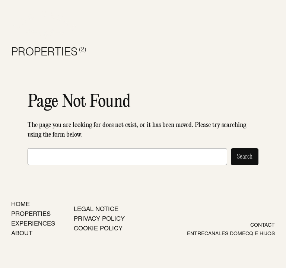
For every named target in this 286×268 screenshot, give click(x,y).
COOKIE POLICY (98, 228)
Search (244, 156)
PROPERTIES (48, 52)
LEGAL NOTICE (96, 209)
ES (217, 52)
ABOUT (21, 233)
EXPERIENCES (33, 223)
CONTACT (262, 225)
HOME (20, 204)
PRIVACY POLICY (99, 218)
